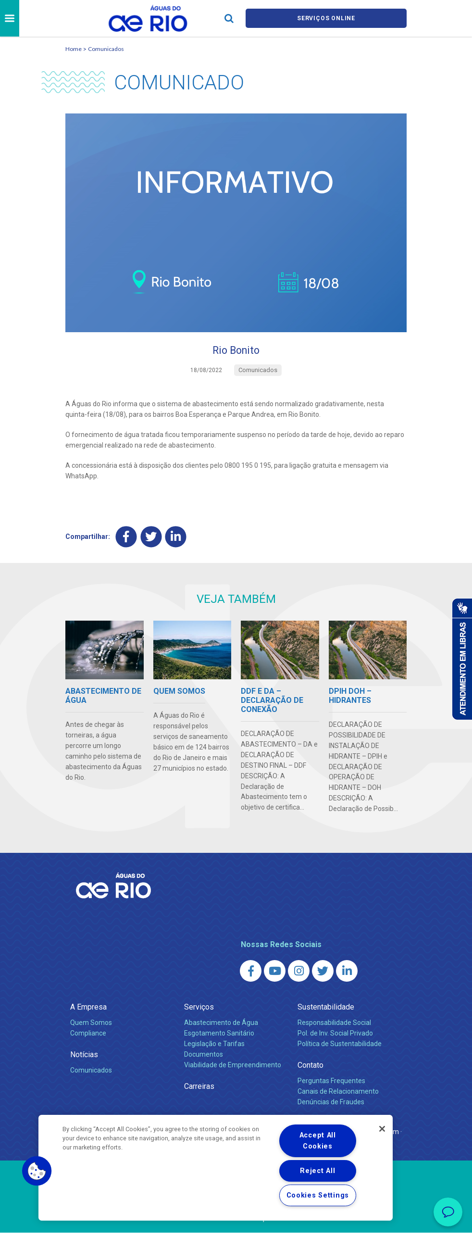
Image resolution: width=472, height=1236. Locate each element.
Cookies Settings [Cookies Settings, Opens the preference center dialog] (317, 1195)
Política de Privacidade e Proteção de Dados (236, 1221)
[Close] (382, 1128)
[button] (37, 1171)
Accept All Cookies (317, 1140)
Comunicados (106, 48)
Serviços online (326, 18)
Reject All (317, 1171)
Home (73, 48)
